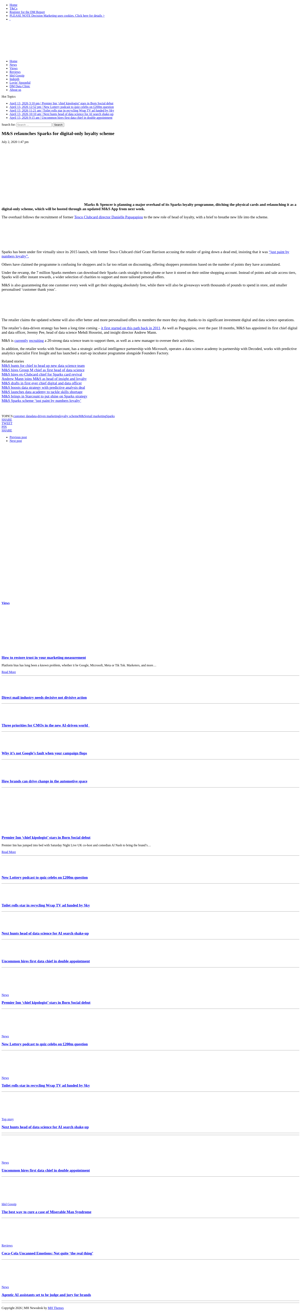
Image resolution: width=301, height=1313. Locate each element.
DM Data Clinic (20, 86)
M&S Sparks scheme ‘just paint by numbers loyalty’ (41, 400)
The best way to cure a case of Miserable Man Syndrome (46, 1212)
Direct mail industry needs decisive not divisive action (44, 697)
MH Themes (56, 1308)
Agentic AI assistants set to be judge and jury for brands (46, 1295)
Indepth (14, 79)
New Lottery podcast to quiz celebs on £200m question (45, 877)
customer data (22, 416)
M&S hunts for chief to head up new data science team (43, 365)
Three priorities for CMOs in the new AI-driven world (46, 725)
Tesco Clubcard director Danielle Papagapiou (108, 217)
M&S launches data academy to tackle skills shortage (42, 392)
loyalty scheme (69, 416)
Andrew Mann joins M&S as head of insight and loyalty (44, 379)
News (13, 64)
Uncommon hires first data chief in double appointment (46, 961)
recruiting (36, 340)
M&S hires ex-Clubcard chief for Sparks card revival (42, 374)
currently (21, 340)
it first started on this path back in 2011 (130, 328)
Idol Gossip (17, 75)
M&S (82, 416)
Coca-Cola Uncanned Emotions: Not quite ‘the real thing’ (47, 1253)
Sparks (110, 416)
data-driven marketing (45, 416)
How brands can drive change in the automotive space (44, 781)
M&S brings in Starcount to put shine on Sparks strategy (44, 396)
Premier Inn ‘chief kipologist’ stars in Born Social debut (46, 837)
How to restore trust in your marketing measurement (44, 657)
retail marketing (96, 416)
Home (13, 5)
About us (15, 89)
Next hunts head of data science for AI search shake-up (45, 933)
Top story (8, 1119)
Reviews (15, 72)
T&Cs (13, 8)
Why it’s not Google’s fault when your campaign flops (44, 753)
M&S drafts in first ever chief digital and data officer (42, 383)
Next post (16, 440)
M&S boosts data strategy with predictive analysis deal (43, 387)
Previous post (18, 437)
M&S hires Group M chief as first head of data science (43, 370)
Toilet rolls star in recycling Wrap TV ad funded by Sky (46, 905)
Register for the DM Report (27, 12)
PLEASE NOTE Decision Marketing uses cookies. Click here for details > (57, 15)
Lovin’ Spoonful (20, 82)
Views (14, 68)
